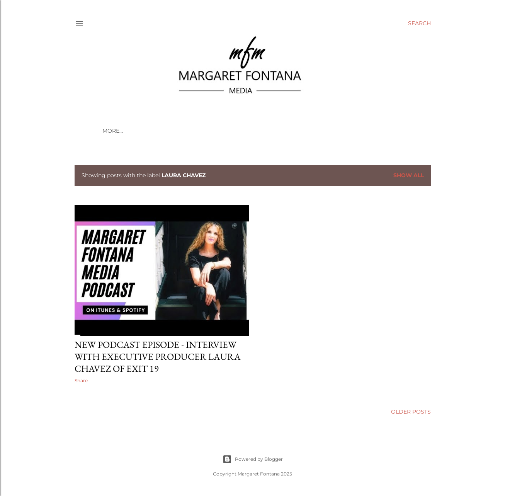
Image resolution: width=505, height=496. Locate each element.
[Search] (419, 23)
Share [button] (81, 380)
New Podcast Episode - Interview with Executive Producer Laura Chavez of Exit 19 (158, 357)
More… (112, 130)
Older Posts (411, 411)
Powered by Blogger (253, 459)
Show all (408, 175)
